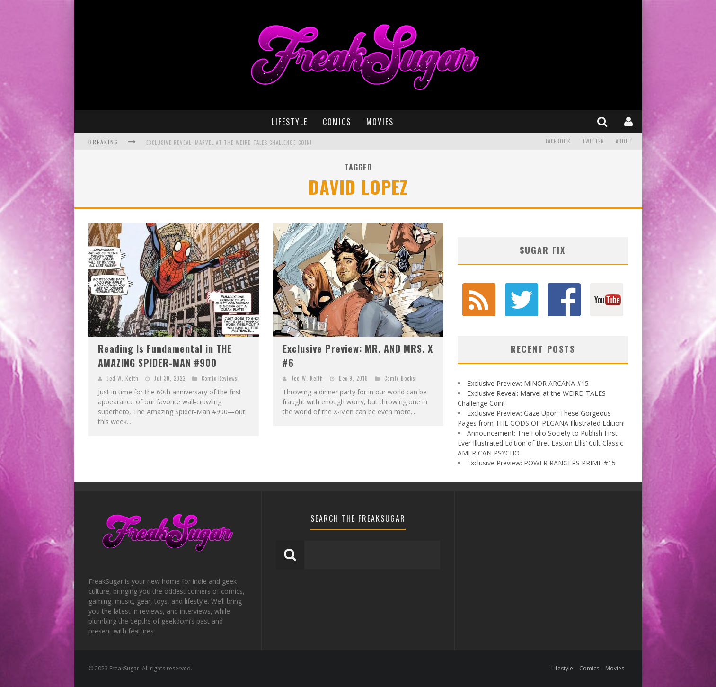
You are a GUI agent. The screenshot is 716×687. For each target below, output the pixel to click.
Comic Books (399, 378)
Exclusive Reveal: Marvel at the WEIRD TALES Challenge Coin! (229, 142)
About (624, 141)
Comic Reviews (220, 378)
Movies (380, 121)
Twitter (593, 141)
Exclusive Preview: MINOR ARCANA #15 (528, 383)
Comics (337, 121)
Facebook (558, 141)
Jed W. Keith (123, 378)
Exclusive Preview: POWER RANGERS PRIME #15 (541, 462)
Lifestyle (290, 121)
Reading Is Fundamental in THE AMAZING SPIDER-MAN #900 (165, 355)
